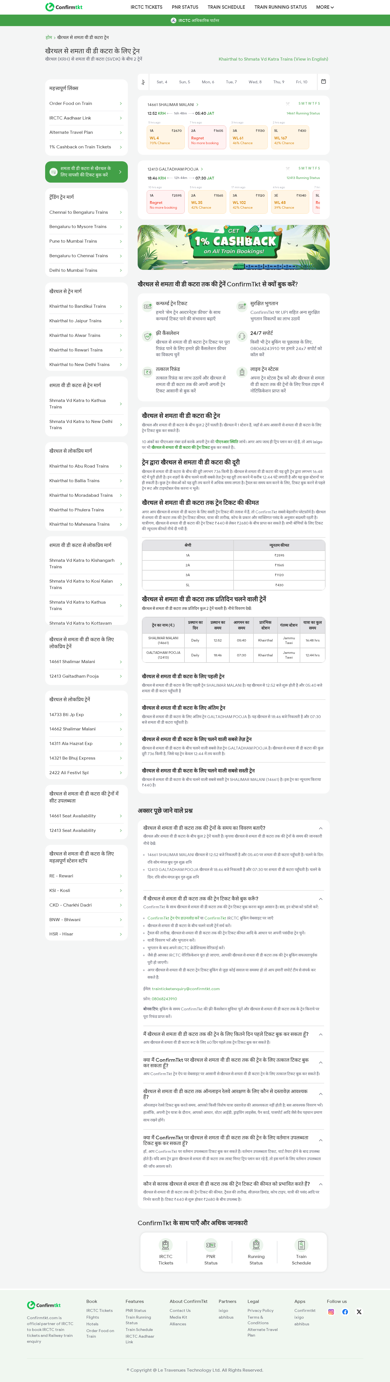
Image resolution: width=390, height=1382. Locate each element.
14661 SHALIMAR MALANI (173, 104)
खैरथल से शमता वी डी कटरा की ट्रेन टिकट (181, 447)
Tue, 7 (231, 82)
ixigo (223, 1310)
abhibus (226, 1317)
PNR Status (185, 7)
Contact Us (180, 1310)
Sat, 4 (162, 82)
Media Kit (178, 1317)
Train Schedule (226, 7)
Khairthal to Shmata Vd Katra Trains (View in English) (273, 59)
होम (49, 37)
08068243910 (164, 999)
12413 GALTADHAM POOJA (176, 169)
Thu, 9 (278, 82)
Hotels (92, 1324)
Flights (92, 1317)
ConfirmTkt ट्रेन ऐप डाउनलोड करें (173, 918)
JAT (210, 113)
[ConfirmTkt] (44, 1308)
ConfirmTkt (215, 918)
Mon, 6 (208, 82)
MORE (325, 7)
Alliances (178, 1324)
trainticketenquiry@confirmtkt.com (186, 989)
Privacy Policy (261, 1310)
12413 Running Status (303, 178)
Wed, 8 (255, 82)
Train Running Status (281, 7)
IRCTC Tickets (146, 7)
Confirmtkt (305, 1310)
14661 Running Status (303, 113)
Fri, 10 (301, 82)
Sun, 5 (184, 82)
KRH (162, 113)
